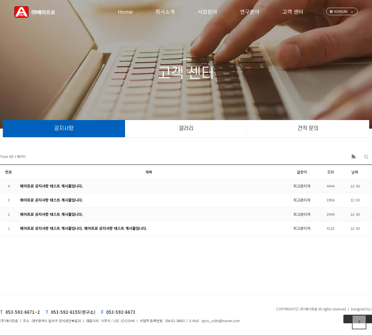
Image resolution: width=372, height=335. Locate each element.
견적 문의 (308, 128)
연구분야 (250, 11)
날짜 (354, 172)
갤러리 (186, 128)
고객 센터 (292, 11)
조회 (330, 172)
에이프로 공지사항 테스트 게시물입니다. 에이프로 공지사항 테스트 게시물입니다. (83, 228)
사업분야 (207, 11)
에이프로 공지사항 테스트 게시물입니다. (51, 186)
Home (125, 11)
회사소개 (165, 11)
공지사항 (64, 128)
